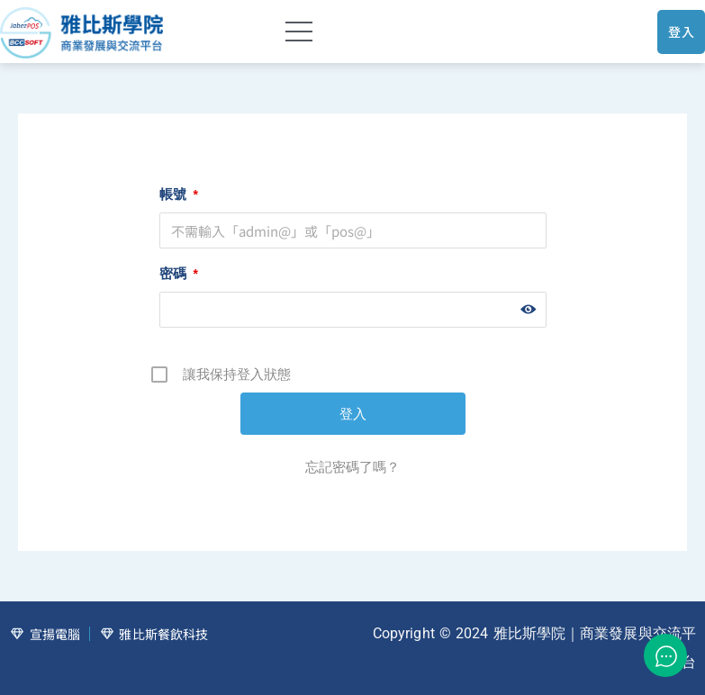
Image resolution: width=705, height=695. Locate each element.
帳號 (178, 194)
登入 (681, 32)
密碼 (178, 273)
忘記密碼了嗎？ (352, 466)
